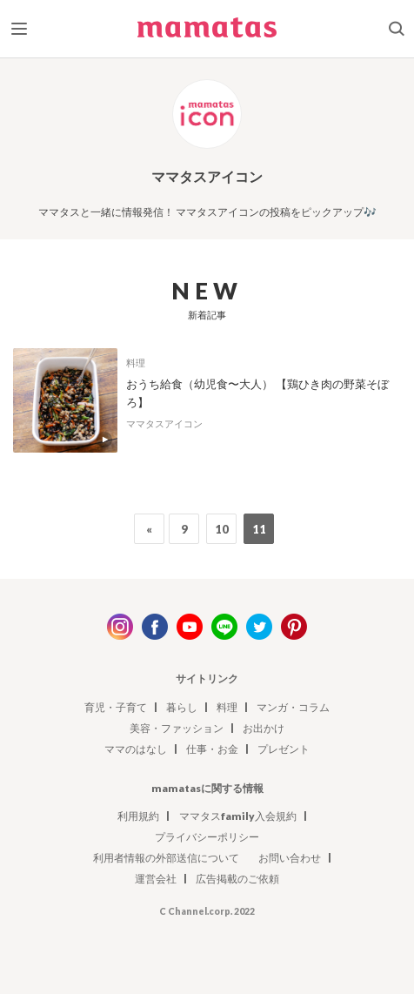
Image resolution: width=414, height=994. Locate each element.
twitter (259, 627)
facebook (155, 627)
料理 (135, 362)
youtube (190, 627)
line (224, 627)
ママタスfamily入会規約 (238, 816)
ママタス (207, 32)
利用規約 (138, 816)
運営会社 (156, 878)
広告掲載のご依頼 (237, 878)
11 (259, 529)
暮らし (181, 707)
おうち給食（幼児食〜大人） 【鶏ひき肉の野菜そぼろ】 (257, 393)
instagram (120, 627)
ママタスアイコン (164, 423)
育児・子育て (115, 707)
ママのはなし (135, 749)
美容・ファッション (177, 728)
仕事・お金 (212, 749)
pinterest (294, 627)
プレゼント (283, 749)
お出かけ (263, 728)
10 (222, 529)
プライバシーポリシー (207, 836)
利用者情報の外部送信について (166, 857)
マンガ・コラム (293, 707)
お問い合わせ (289, 857)
